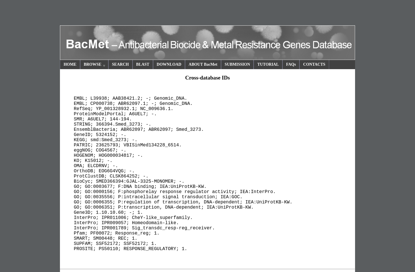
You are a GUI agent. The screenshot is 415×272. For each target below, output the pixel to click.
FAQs (291, 64)
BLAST (142, 64)
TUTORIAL (268, 64)
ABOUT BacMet (203, 64)
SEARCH (120, 64)
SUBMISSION (237, 64)
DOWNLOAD (169, 64)
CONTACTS (314, 64)
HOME (70, 64)
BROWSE (95, 65)
